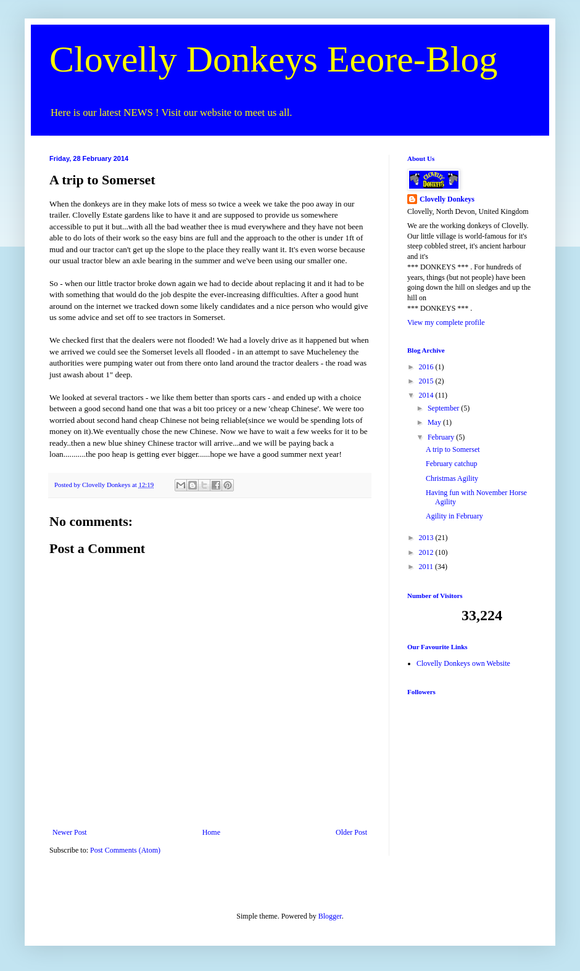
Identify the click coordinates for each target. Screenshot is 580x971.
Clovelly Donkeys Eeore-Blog (273, 59)
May (435, 422)
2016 (427, 367)
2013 (427, 537)
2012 (427, 552)
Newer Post (69, 832)
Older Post (351, 832)
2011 (427, 566)
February (442, 437)
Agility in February (454, 516)
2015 (427, 381)
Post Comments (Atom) (125, 850)
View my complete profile (446, 322)
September (444, 408)
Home (211, 832)
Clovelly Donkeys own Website (463, 663)
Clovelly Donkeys (447, 199)
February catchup (452, 463)
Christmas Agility (452, 478)
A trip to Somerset (453, 449)
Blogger (330, 916)
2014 (427, 395)
